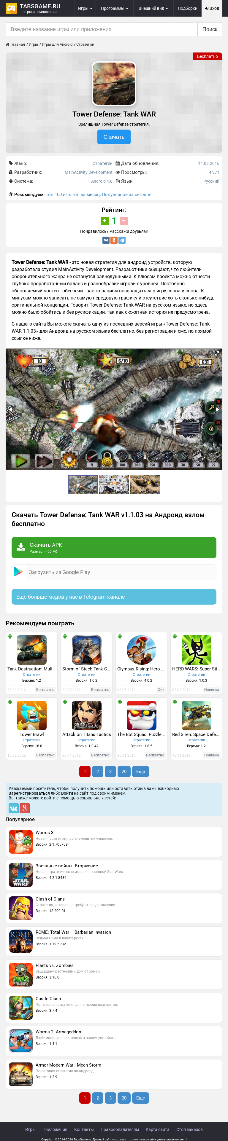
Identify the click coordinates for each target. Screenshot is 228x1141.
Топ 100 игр (58, 194)
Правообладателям (120, 1129)
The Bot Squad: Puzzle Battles (142, 734)
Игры (30, 1129)
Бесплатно (207, 56)
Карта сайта (158, 1129)
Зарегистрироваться (29, 793)
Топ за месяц (86, 194)
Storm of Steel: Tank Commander (87, 669)
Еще (140, 771)
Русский (211, 181)
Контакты (84, 1129)
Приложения (54, 1129)
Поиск (209, 29)
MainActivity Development (89, 172)
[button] (217, 353)
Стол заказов (189, 1129)
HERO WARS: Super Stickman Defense (197, 669)
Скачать (113, 137)
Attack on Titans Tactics (86, 734)
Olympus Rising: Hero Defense (142, 669)
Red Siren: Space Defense (197, 734)
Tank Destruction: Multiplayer (32, 669)
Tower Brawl (32, 734)
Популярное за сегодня (126, 194)
